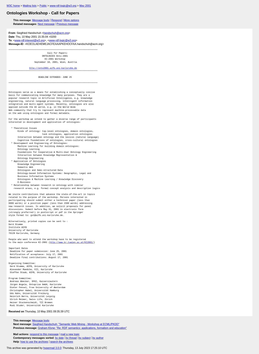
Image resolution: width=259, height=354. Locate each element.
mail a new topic (70, 334)
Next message (46, 24)
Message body (40, 20)
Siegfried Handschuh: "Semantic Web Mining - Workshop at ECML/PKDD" (76, 324)
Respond (56, 20)
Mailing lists (30, 5)
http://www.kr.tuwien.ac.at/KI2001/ (72, 242)
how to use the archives (34, 341)
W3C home (13, 5)
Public (43, 5)
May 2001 (85, 5)
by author (98, 337)
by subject (85, 337)
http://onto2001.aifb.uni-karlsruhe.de (53, 68)
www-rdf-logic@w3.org (63, 5)
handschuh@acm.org (56, 33)
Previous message (67, 24)
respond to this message (44, 334)
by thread (71, 337)
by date (59, 337)
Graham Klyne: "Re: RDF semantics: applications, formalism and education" (82, 328)
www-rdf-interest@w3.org (30, 40)
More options (71, 20)
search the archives (61, 341)
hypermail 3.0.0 (52, 348)
